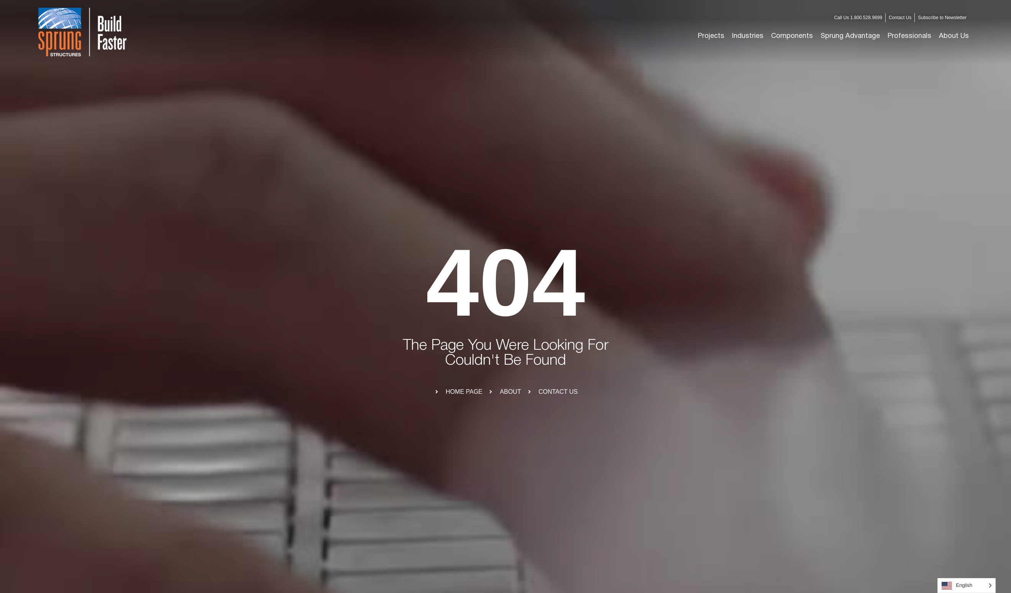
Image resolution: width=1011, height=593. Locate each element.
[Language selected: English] (966, 585)
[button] (747, 36)
